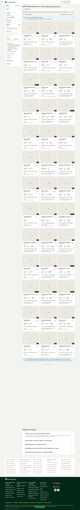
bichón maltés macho (10, 461)
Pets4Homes (15, 502)
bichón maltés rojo (23, 469)
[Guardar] (37, 36)
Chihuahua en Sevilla (32, 491)
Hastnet (20, 502)
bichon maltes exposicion (66, 469)
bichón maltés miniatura (11, 471)
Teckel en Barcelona (32, 485)
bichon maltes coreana (38, 471)
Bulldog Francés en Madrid (33, 487)
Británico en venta (20, 488)
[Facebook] (55, 490)
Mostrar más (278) (16, 48)
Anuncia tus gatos (43, 497)
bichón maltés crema (38, 469)
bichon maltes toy (9, 467)
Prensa (41, 490)
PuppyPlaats (25, 502)
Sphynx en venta (20, 490)
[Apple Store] (57, 486)
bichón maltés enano (38, 463)
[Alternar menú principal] (3, 2)
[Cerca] (73, 18)
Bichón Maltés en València (33, 489)
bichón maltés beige (37, 461)
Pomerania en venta (9, 491)
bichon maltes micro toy (65, 459)
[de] (10, 69)
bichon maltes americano (11, 469)
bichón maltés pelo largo (11, 465)
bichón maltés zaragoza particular (51, 460)
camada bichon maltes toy (66, 465)
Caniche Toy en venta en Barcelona (33, 496)
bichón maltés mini (23, 463)
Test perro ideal (43, 499)
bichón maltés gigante (38, 465)
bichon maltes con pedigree (25, 467)
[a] (17, 69)
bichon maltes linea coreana (25, 471)
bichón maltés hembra (10, 459)
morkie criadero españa (51, 468)
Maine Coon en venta (21, 494)
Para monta (9, 18)
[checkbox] (7, 29)
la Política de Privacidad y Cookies (17, 506)
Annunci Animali (39, 502)
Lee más (72, 12)
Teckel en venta (8, 495)
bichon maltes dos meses (66, 467)
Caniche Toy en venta (9, 497)
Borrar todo (17, 5)
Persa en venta (20, 496)
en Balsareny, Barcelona (52, 6)
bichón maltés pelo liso (51, 466)
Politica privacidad (43, 486)
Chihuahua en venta (9, 485)
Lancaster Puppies (47, 502)
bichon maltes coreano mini (52, 462)
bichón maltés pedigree (65, 463)
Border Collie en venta (9, 493)
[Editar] (19, 53)
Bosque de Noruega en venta (21, 486)
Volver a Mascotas (10, 8)
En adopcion (15, 15)
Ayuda (41, 488)
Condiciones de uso (44, 492)
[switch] (13, 22)
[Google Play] (57, 483)
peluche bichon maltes (51, 464)
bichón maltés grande (38, 467)
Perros (7, 10)
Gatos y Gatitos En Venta (22, 483)
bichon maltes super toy (38, 459)
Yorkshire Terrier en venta (10, 489)
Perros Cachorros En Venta (10, 483)
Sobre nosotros (43, 484)
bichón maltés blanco (24, 459)
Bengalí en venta (20, 492)
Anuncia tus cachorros (44, 495)
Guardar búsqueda (27, 14)
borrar (18, 24)
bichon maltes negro (51, 470)
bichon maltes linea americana (26, 465)
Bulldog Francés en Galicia (33, 493)
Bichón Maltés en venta (10, 487)
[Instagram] (58, 490)
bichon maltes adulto (10, 463)
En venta (9, 15)
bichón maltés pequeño (24, 461)
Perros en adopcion (32, 498)
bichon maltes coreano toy (66, 461)
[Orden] (67, 14)
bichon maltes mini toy (51, 472)
